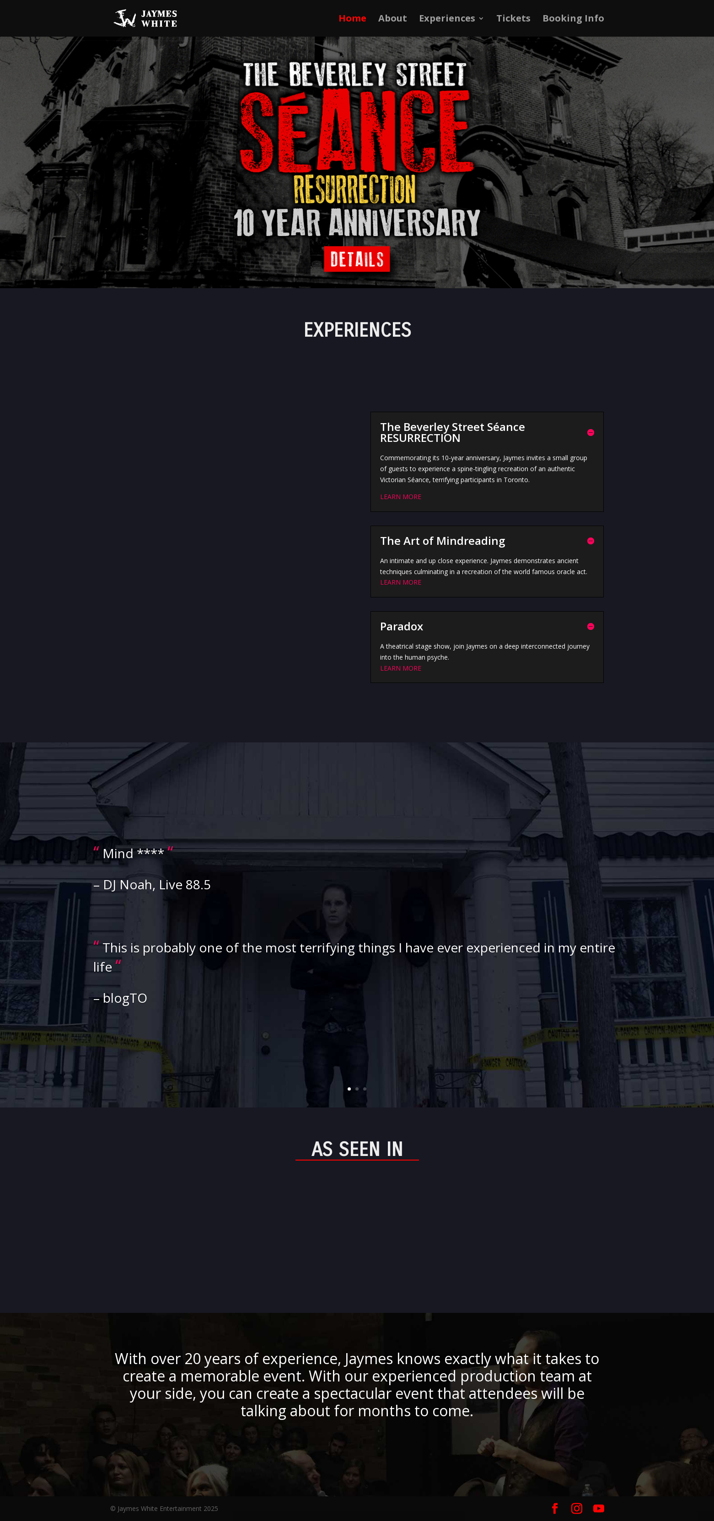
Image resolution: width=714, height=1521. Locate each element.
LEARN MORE (400, 496)
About (392, 19)
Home (352, 19)
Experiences (447, 19)
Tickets (513, 19)
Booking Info (573, 19)
